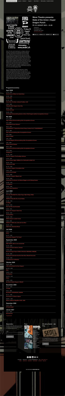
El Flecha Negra (10, 307)
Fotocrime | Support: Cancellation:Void (15, 168)
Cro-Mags (8, 202)
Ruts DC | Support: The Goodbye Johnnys (16, 156)
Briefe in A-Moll (9, 136)
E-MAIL (20, 361)
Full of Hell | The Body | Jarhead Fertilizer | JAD (17, 102)
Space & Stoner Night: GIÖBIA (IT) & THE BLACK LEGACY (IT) (20, 160)
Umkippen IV (9, 152)
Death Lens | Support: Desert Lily (14, 210)
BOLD (7, 233)
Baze (7, 270)
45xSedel (24, 1)
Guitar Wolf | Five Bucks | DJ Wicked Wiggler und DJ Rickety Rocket (22, 180)
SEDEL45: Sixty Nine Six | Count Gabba (15, 198)
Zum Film (45, 343)
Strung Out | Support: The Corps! (14, 237)
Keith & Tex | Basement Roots (13, 226)
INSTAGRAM (35, 361)
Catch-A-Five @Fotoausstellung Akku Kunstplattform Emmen (20, 148)
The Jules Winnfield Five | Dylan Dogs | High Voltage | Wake (20, 194)
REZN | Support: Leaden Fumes (13, 218)
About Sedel (36, 1)
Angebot (30, 1)
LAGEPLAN (25, 361)
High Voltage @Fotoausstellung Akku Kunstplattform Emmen (20, 120)
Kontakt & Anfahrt (50, 1)
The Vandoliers (9, 214)
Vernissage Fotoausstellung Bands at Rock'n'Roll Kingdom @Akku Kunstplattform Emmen (27, 113)
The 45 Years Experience (12, 188)
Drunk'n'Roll (9, 98)
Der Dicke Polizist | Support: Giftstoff (14, 282)
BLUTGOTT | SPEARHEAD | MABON (14, 292)
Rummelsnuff (9, 313)
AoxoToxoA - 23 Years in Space (13, 296)
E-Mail (7, 331)
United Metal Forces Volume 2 (13, 124)
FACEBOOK (30, 361)
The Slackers (9, 274)
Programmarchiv (9, 315)
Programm (19, 1)
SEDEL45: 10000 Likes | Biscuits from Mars (16, 222)
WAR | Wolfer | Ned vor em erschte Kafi (15, 243)
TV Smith (8, 288)
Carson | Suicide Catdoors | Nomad (14, 247)
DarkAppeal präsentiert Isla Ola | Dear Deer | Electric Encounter (20, 255)
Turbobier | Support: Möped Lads (14, 176)
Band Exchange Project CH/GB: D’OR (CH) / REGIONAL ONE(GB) (21, 251)
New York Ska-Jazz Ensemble (13, 206)
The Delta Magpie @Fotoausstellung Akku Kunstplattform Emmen (21, 140)
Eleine (7, 278)
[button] (35, 34)
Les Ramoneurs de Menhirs (12, 259)
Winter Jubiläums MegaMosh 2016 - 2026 (15, 300)
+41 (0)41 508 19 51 (43, 359)
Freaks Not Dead (10, 110)
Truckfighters (9, 184)
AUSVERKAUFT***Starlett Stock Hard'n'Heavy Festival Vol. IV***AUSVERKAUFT (24, 128)
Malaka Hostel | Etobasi (11, 144)
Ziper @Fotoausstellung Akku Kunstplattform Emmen (18, 132)
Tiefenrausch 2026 (10, 164)
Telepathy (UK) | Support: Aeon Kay (14, 106)
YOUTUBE (40, 361)
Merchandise (43, 1)
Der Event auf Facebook (38, 31)
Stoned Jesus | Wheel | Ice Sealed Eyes (15, 94)
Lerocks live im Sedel (11, 172)
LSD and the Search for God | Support (15, 266)
